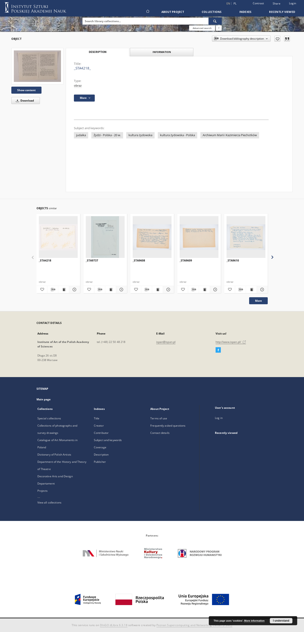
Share (276, 3)
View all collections (49, 502)
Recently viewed (282, 12)
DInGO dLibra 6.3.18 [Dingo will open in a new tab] (114, 625)
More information (254, 620)
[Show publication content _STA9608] (157, 289)
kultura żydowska (140, 135)
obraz (78, 86)
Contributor (101, 433)
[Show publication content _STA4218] (63, 289)
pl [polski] (235, 3)
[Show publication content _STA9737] (110, 289)
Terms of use (158, 418)
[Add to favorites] (277, 39)
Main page (43, 399)
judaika (81, 135)
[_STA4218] (58, 237)
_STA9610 (232, 260)
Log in (219, 418)
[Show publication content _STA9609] (204, 289)
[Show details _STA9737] (120, 289)
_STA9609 (186, 260)
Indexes (245, 12)
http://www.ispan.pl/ (231, 342)
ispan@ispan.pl (166, 342)
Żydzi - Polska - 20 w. (107, 135)
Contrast (258, 3)
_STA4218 (45, 260)
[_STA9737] (105, 237)
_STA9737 (92, 260)
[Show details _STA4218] (73, 289)
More (258, 301)
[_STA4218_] (37, 66)
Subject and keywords (108, 440)
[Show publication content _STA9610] (251, 289)
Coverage (100, 447)
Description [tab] (97, 52)
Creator (99, 426)
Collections (212, 12)
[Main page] (147, 12)
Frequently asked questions (167, 426)
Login (292, 3)
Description (101, 454)
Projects (42, 491)
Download (24, 100)
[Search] (215, 21)
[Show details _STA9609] (214, 289)
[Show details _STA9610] (261, 289)
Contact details (160, 433)
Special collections (49, 418)
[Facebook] (218, 350)
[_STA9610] (246, 237)
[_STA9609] (199, 237)
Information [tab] (162, 52)
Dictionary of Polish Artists (54, 454)
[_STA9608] (152, 237)
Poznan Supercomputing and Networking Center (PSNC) (194, 625)
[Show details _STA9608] (167, 289)
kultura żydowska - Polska (177, 135)
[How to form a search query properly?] (219, 28)
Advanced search (202, 28)
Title (97, 418)
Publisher (100, 462)
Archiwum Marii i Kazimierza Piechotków (230, 135)
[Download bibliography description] (52, 289)
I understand (281, 620)
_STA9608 (139, 260)
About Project (172, 12)
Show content (26, 90)
